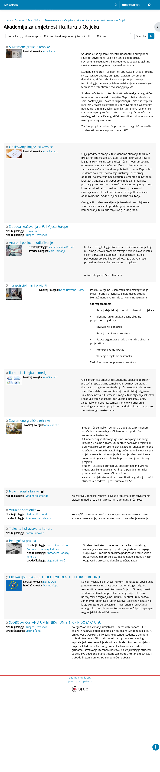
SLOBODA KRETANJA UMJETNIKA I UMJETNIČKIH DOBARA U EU (63, 698)
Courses (27, 31)
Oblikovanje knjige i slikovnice (38, 173)
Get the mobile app (80, 757)
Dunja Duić (39, 269)
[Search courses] (135, 47)
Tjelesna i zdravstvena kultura (38, 593)
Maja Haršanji (60, 289)
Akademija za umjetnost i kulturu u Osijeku (109, 31)
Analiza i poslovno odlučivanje (38, 280)
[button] (116, 16)
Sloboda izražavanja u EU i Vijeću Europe (46, 264)
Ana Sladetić (58, 62)
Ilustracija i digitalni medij (35, 418)
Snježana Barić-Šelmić (46, 579)
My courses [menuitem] (11, 16)
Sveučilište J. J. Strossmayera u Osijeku (58, 31)
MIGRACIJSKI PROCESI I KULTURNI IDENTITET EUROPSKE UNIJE (62, 645)
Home (15, 31)
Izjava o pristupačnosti (80, 761)
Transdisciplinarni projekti (36, 327)
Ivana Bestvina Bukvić (65, 285)
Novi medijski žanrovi (32, 548)
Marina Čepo (58, 654)
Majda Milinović (60, 625)
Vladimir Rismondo (44, 552)
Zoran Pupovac (42, 597)
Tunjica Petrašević (44, 272)
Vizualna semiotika (30, 570)
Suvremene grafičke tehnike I (38, 470)
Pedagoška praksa (30, 605)
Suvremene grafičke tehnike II (38, 58)
